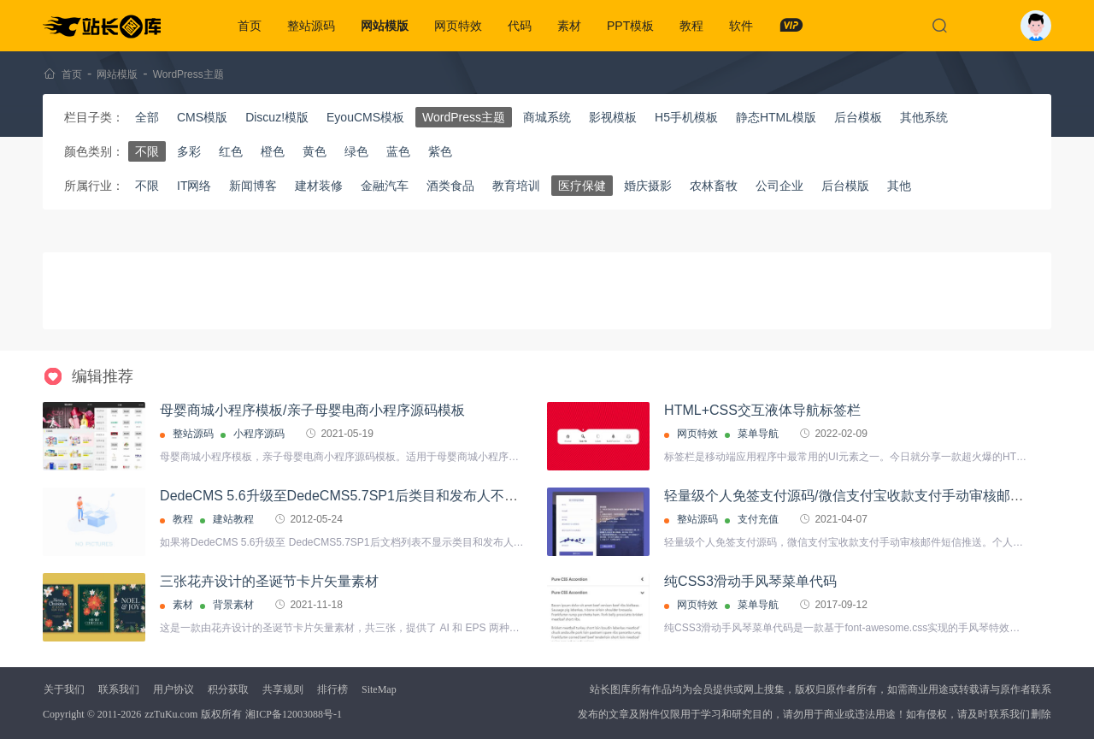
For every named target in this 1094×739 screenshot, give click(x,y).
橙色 (273, 151)
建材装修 (319, 185)
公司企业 (779, 185)
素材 (569, 26)
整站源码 (311, 26)
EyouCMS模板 (365, 117)
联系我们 (118, 689)
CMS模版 (202, 117)
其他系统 (924, 117)
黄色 (314, 151)
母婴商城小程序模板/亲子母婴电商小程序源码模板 (312, 410)
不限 (147, 151)
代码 (520, 26)
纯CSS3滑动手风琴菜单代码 (750, 581)
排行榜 (332, 689)
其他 (899, 185)
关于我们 (64, 689)
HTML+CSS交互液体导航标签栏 (762, 410)
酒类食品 (450, 185)
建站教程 (233, 519)
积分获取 (228, 689)
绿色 (356, 151)
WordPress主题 (188, 74)
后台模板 (858, 117)
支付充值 (758, 519)
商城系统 (547, 117)
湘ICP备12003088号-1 (293, 714)
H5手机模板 (686, 117)
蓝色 (398, 151)
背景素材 (233, 605)
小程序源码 (259, 434)
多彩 (189, 151)
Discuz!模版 (277, 117)
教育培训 (516, 185)
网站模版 (385, 26)
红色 (231, 151)
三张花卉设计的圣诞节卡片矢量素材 (269, 581)
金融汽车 (385, 185)
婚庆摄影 (648, 185)
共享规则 (282, 689)
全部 (147, 117)
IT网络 (194, 185)
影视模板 (613, 117)
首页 (250, 26)
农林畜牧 (714, 185)
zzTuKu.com (170, 714)
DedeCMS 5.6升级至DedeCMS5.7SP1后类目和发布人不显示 (346, 495)
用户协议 (173, 689)
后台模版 (845, 185)
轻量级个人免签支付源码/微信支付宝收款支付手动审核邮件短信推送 (871, 495)
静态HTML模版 (776, 117)
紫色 (440, 151)
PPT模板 (630, 26)
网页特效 (458, 26)
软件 (741, 26)
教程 (691, 26)
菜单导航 (758, 434)
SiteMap (379, 689)
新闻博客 (253, 185)
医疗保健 (582, 185)
